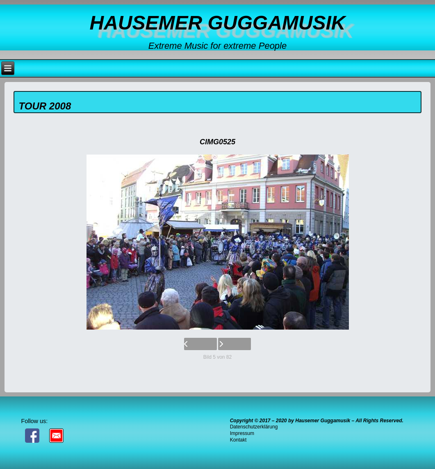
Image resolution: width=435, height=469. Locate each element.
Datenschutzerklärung (254, 427)
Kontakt (238, 440)
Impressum (242, 433)
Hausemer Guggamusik (217, 23)
